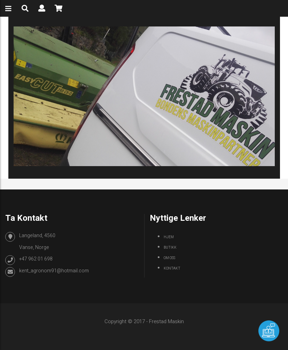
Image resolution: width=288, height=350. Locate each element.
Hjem (169, 237)
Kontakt (172, 268)
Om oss (169, 258)
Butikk (170, 247)
